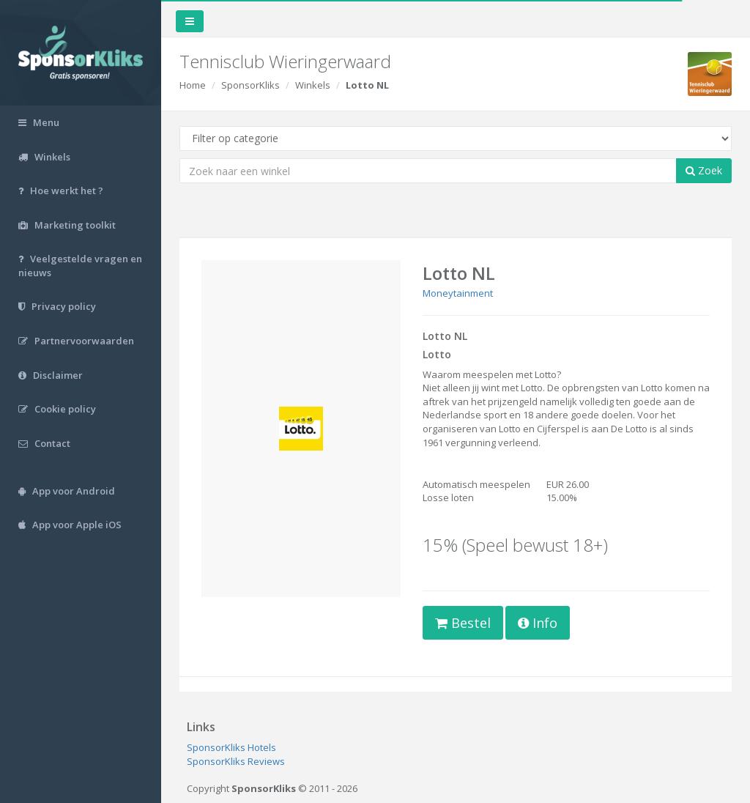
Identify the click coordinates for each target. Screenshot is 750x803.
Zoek (704, 170)
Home (192, 85)
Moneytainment (458, 293)
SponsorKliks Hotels (231, 747)
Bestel (463, 623)
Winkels (312, 85)
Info (537, 623)
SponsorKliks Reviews (236, 761)
